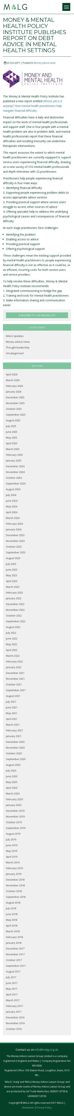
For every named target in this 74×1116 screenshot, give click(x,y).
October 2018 (14, 891)
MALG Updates (15, 336)
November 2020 (15, 747)
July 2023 (11, 564)
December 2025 (15, 397)
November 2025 (15, 403)
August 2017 (13, 971)
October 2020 (14, 753)
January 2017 (13, 1011)
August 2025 (13, 420)
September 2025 (15, 414)
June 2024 (11, 500)
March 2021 (13, 724)
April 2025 (11, 443)
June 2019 (11, 845)
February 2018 (14, 937)
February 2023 (14, 592)
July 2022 (11, 633)
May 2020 (11, 782)
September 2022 (15, 621)
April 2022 (11, 650)
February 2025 (14, 455)
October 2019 (14, 822)
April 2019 (11, 856)
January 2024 (13, 529)
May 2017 (11, 988)
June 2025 (11, 432)
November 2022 (15, 610)
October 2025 (14, 409)
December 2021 (15, 673)
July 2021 (11, 701)
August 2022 (13, 627)
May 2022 (11, 644)
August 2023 (13, 558)
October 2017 (14, 960)
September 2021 (15, 690)
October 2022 (14, 615)
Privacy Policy (44, 1107)
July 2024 (11, 495)
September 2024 (15, 483)
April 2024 (11, 512)
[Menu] (66, 7)
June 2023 (11, 569)
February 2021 (14, 730)
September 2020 (15, 759)
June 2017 (11, 983)
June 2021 (11, 707)
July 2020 (11, 770)
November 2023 (15, 541)
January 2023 (13, 598)
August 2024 (13, 489)
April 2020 (11, 788)
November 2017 (15, 954)
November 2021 (15, 678)
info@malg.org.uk (46, 1049)
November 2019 (15, 816)
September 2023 (15, 552)
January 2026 (13, 391)
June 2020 (11, 776)
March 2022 (13, 655)
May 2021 (11, 713)
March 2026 (13, 380)
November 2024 (15, 472)
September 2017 (15, 966)
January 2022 (13, 667)
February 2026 (14, 386)
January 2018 (13, 943)
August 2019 (13, 833)
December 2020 (15, 742)
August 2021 (13, 696)
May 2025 (11, 437)
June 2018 (11, 914)
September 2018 (15, 897)
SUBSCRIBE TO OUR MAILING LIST (37, 315)
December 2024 (15, 466)
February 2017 (14, 1006)
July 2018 (11, 908)
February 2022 (14, 661)
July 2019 (11, 839)
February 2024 (14, 523)
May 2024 (11, 506)
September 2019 (15, 828)
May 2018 (11, 920)
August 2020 (13, 765)
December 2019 (15, 811)
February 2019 (14, 868)
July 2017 (11, 977)
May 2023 (11, 575)
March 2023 (13, 587)
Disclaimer (28, 1107)
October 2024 (14, 478)
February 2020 (14, 799)
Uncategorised (14, 353)
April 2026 (11, 374)
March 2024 (13, 518)
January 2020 (13, 805)
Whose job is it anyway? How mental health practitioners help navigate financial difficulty (32, 105)
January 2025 (13, 460)
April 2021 (11, 719)
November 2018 (15, 885)
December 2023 (15, 535)
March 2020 (13, 793)
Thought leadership (17, 347)
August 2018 (13, 902)
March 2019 (13, 862)
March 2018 (13, 931)
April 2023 (11, 581)
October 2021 (14, 684)
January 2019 (13, 874)
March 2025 (13, 449)
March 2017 (13, 1000)
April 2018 (11, 925)
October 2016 (14, 1029)
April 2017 (11, 994)
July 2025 (11, 426)
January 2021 (13, 736)
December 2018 (15, 879)
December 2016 (15, 1017)
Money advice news (44, 63)
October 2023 (14, 546)
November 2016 (15, 1023)
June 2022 (11, 638)
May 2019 (11, 851)
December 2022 (15, 604)
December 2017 (15, 948)
